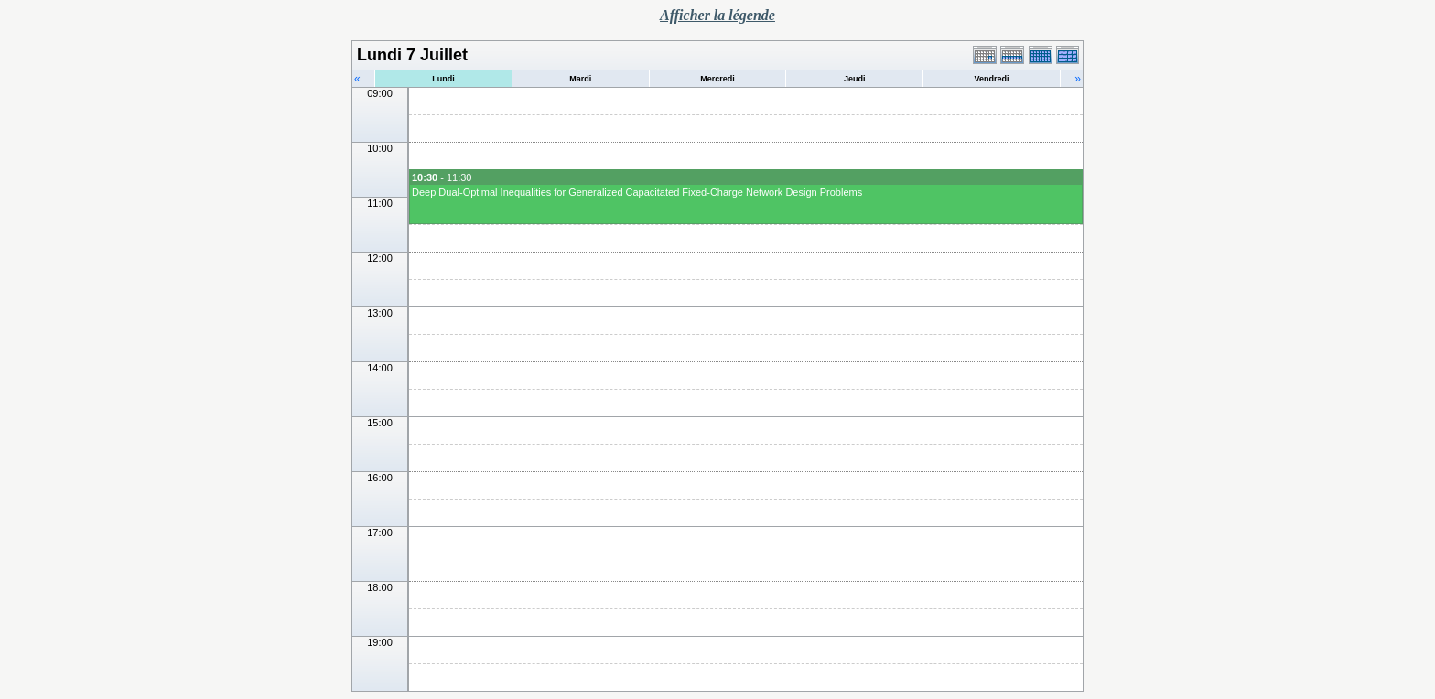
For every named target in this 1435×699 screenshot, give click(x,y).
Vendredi (992, 78)
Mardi (580, 78)
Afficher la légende (717, 15)
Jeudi (855, 78)
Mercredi (717, 78)
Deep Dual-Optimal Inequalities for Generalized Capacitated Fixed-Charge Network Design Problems (637, 192)
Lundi (443, 78)
